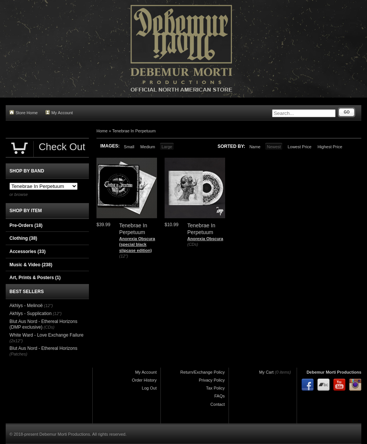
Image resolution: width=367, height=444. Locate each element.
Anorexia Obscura (205, 238)
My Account (59, 112)
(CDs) (192, 244)
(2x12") (16, 340)
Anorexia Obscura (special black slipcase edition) (137, 244)
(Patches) (18, 354)
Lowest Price (299, 146)
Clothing (23, 238)
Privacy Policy (212, 380)
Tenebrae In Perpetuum (134, 131)
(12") (123, 256)
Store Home (23, 112)
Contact (217, 404)
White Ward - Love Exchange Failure (46, 335)
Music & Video (30, 264)
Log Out (149, 388)
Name (254, 146)
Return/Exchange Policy (202, 372)
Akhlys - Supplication (30, 313)
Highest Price (329, 146)
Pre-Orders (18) (25, 225)
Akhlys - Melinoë (26, 305)
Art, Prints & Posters (35, 277)
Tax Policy (215, 388)
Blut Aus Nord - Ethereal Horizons (43, 348)
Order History (144, 380)
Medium (147, 146)
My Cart (266, 372)
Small (129, 146)
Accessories (27, 251)
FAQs (219, 396)
